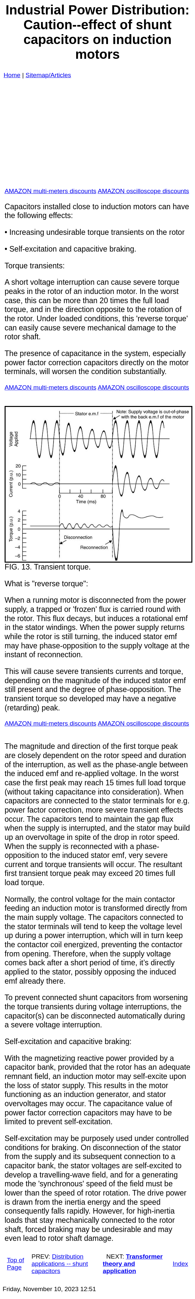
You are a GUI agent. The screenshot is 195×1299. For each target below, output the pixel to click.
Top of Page (15, 1264)
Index (180, 1263)
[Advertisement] (97, 136)
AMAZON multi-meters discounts (50, 191)
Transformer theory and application (132, 1263)
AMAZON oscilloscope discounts (143, 191)
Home (12, 75)
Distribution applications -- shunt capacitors (60, 1263)
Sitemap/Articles (48, 75)
